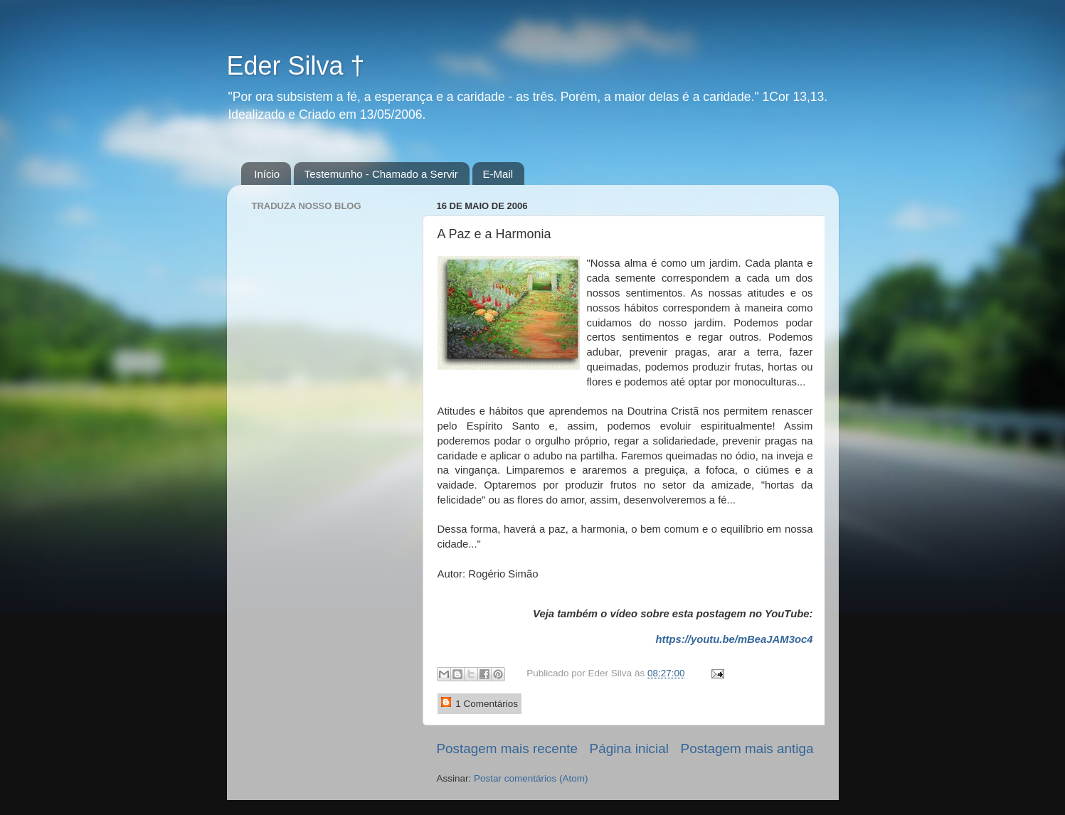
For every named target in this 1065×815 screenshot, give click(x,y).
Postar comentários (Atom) (531, 778)
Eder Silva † (296, 65)
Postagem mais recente (507, 748)
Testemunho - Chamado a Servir (381, 174)
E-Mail (498, 174)
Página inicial (629, 748)
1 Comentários (480, 703)
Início (267, 174)
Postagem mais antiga (747, 748)
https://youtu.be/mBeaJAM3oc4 (733, 639)
